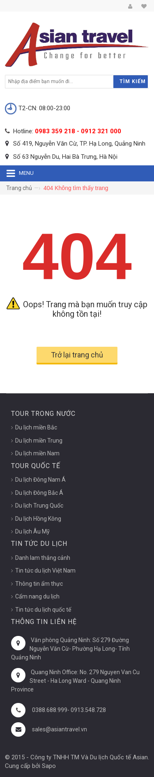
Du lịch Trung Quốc (39, 505)
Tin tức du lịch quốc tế (43, 609)
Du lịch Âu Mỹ (32, 531)
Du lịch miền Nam (37, 453)
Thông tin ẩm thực (39, 583)
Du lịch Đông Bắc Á (39, 492)
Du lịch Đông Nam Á (40, 479)
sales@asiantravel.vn (59, 729)
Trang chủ (19, 188)
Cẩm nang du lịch (37, 596)
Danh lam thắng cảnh (42, 557)
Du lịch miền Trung (38, 440)
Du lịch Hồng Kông (38, 518)
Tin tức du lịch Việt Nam (45, 570)
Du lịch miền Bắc (36, 427)
